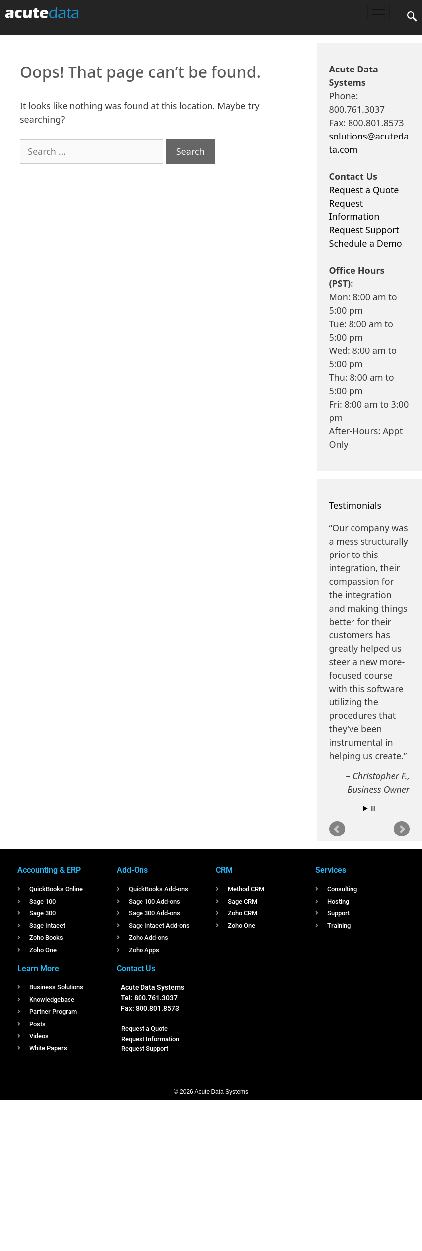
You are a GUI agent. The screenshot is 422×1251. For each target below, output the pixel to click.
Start (365, 808)
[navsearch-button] (412, 17)
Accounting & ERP (49, 870)
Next (402, 829)
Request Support (364, 230)
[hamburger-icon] (378, 12)
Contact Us (136, 968)
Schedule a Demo (365, 243)
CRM (224, 870)
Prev (337, 829)
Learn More (38, 968)
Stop (373, 808)
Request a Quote (364, 190)
